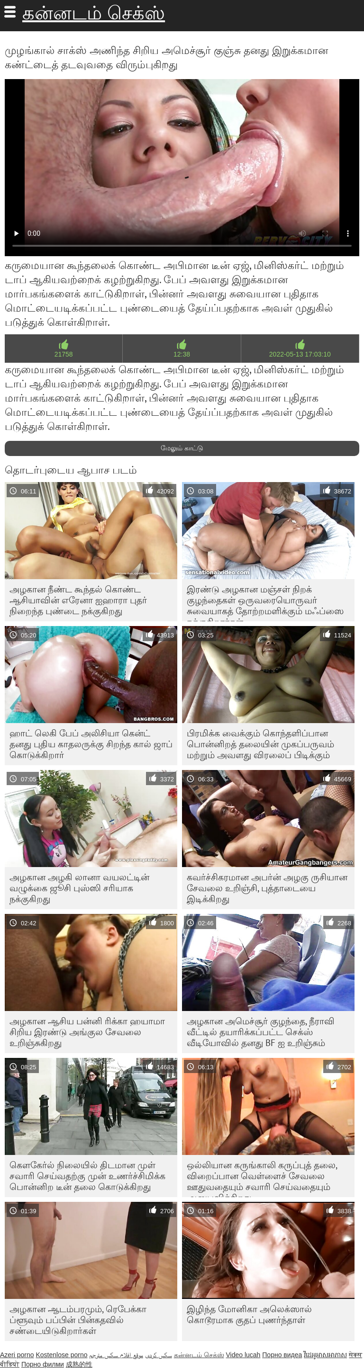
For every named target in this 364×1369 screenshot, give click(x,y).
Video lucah (243, 1355)
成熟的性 (79, 1364)
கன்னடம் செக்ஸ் (93, 12)
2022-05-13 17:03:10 (300, 354)
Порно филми (42, 1364)
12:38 (181, 354)
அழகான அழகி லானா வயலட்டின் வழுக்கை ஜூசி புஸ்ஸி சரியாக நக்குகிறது (79, 887)
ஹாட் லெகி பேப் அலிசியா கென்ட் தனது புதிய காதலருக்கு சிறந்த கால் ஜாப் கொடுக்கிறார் (91, 744)
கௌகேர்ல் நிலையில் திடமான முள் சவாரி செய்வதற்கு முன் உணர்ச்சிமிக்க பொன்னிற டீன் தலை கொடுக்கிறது (87, 1175)
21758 (64, 354)
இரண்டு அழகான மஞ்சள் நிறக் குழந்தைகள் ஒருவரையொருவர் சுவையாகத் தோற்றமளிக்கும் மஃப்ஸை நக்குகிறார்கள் (265, 602)
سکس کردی (158, 1355)
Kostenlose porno (61, 1355)
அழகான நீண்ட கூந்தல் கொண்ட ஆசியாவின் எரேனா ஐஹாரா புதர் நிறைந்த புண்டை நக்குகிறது (78, 600)
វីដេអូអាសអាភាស (325, 1355)
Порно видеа (282, 1355)
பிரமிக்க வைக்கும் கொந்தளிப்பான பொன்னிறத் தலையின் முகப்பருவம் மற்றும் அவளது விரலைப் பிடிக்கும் (260, 744)
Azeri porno (17, 1355)
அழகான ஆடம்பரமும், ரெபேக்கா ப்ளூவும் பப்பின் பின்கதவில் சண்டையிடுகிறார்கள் (77, 1319)
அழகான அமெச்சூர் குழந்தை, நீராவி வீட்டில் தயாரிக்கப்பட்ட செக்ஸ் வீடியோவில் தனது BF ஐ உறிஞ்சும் (261, 1031)
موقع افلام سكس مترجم (116, 1355)
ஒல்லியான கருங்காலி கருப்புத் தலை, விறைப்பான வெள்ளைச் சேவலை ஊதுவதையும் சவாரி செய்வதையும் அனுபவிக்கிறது (262, 1178)
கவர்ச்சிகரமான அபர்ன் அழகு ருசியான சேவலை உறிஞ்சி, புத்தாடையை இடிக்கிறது (267, 887)
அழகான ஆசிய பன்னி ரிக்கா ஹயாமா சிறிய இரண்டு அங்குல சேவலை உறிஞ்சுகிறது (87, 1031)
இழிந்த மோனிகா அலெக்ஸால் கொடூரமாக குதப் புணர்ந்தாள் (249, 1314)
